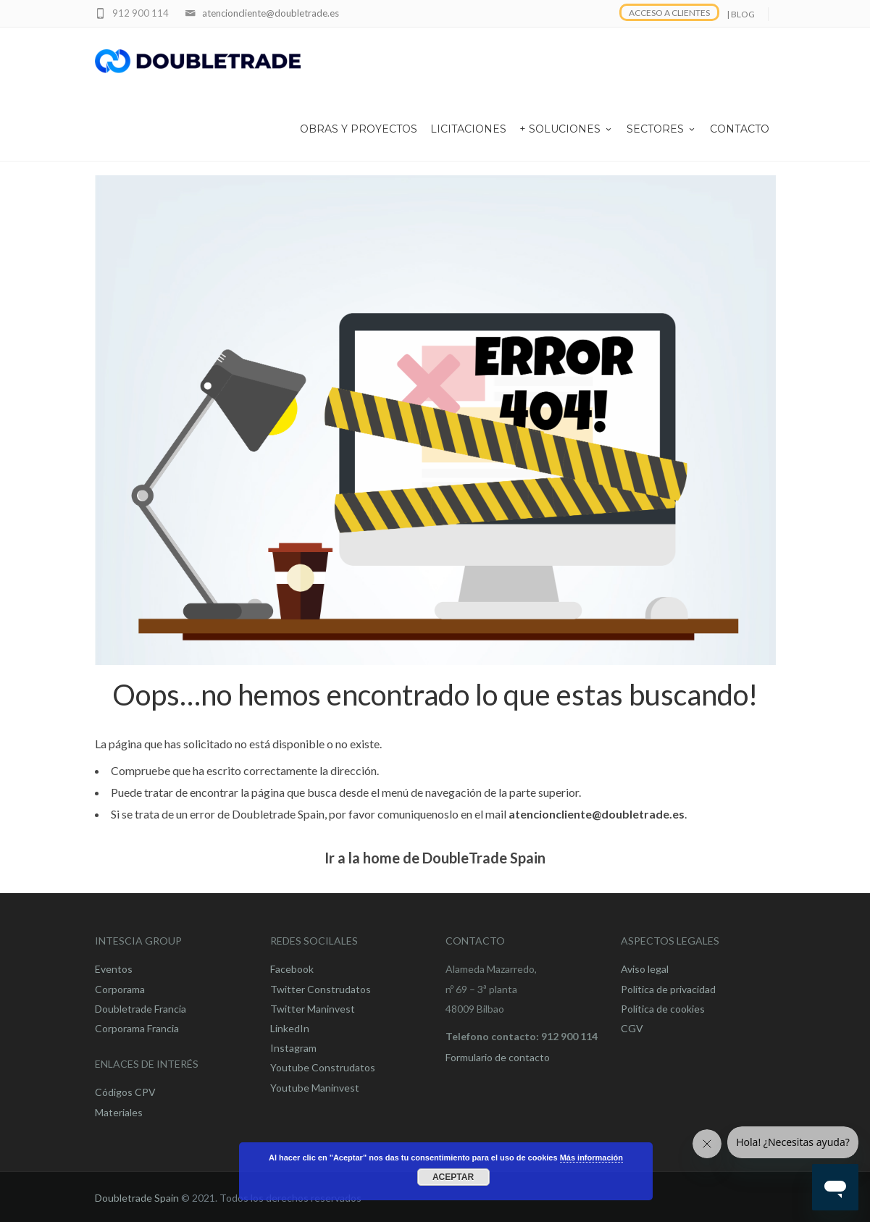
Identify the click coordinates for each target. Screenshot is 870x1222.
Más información (591, 1157)
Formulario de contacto (498, 1057)
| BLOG (741, 14)
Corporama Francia (137, 1028)
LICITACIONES (468, 128)
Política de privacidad (668, 989)
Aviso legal (645, 969)
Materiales (119, 1112)
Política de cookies (663, 1009)
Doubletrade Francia (140, 1009)
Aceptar (453, 1177)
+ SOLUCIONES (566, 128)
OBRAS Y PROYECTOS (358, 128)
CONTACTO (739, 128)
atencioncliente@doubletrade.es (270, 13)
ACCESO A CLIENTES (669, 12)
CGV (632, 1028)
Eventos (114, 969)
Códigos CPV (125, 1092)
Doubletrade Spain (137, 1198)
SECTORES (662, 128)
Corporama (120, 989)
